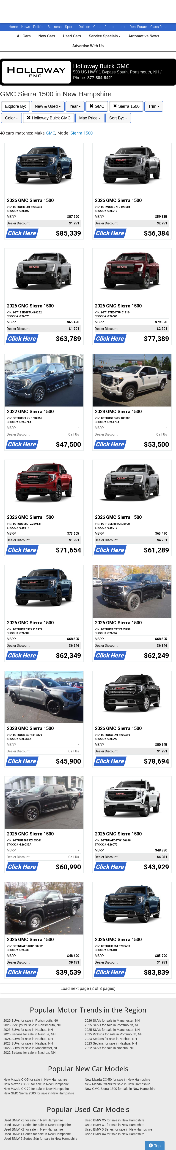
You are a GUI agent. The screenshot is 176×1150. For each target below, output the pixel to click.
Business (55, 27)
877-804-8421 (100, 77)
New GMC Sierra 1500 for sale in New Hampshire (120, 1089)
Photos (110, 27)
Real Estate (139, 27)
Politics (38, 27)
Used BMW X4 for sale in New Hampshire (114, 1134)
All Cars (23, 36)
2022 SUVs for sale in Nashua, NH (109, 1048)
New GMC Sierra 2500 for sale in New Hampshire (38, 1093)
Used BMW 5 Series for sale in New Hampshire (118, 1129)
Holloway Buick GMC (49, 118)
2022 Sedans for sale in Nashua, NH (29, 1052)
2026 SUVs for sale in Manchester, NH (112, 1020)
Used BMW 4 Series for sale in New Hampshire (37, 1134)
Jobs (123, 27)
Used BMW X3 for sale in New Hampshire (33, 1120)
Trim (153, 106)
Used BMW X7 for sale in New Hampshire (33, 1129)
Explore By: (15, 106)
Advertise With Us (88, 46)
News (25, 27)
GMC (96, 106)
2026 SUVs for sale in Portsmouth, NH (30, 1020)
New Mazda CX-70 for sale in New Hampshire (36, 1089)
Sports (70, 27)
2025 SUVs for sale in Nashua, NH (28, 1029)
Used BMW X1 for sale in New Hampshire (114, 1125)
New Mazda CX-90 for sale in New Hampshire (117, 1084)
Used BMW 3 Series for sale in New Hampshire (37, 1125)
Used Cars (72, 36)
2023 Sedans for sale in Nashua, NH (111, 1043)
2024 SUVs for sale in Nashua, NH (28, 1039)
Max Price (90, 118)
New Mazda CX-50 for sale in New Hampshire (117, 1079)
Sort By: (118, 118)
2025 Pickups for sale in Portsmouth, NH (114, 1034)
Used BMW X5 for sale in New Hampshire (114, 1120)
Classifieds (158, 27)
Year (75, 106)
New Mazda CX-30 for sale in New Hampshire (36, 1084)
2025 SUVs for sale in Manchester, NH (112, 1029)
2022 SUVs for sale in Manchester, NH (30, 1048)
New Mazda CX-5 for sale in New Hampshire (35, 1079)
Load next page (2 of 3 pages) (88, 988)
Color (11, 118)
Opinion (85, 27)
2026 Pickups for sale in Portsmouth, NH (32, 1025)
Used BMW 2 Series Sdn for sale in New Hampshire (40, 1138)
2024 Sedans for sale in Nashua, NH (111, 1039)
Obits (97, 27)
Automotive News (143, 36)
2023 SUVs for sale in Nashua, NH (28, 1043)
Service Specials (105, 36)
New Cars (46, 36)
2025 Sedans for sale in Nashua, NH (29, 1034)
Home (13, 27)
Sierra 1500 (126, 106)
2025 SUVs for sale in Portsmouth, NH (112, 1025)
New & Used (48, 106)
